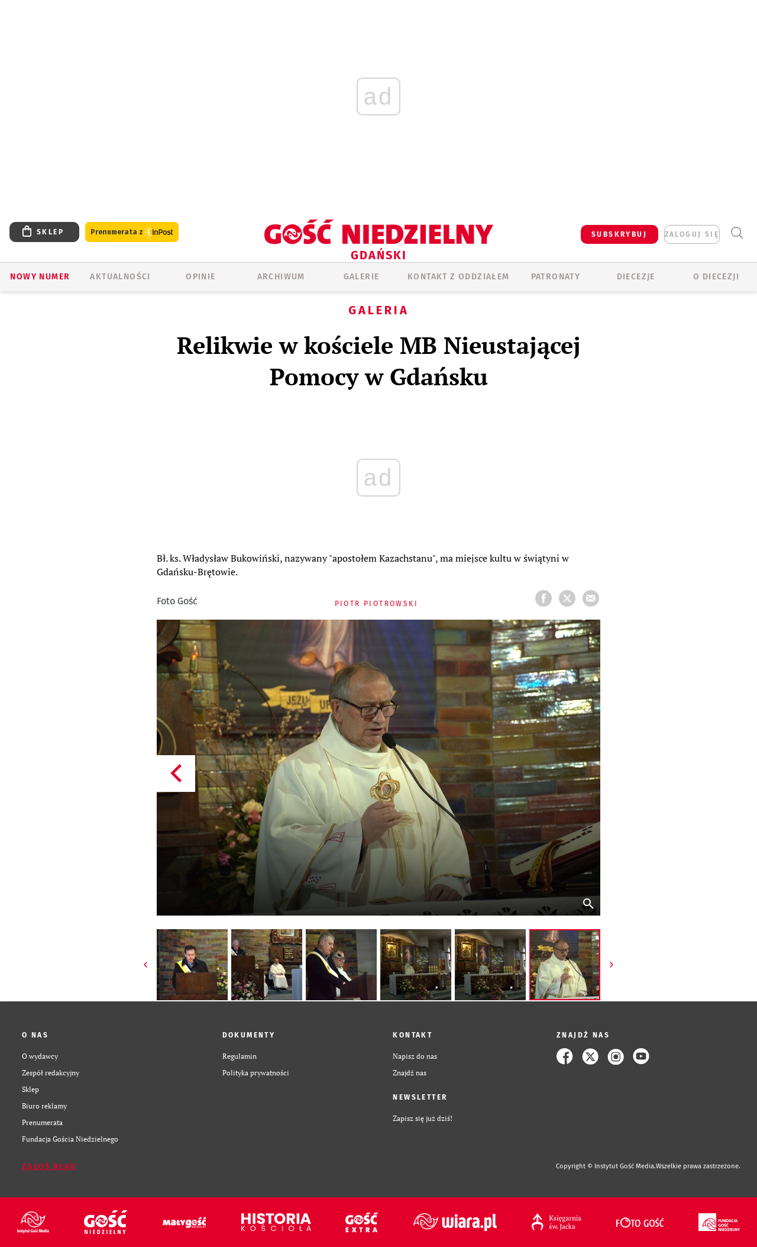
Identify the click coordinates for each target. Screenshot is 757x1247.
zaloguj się (692, 234)
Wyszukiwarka (737, 233)
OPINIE (200, 277)
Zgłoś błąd (49, 1166)
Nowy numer (40, 277)
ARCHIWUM (281, 277)
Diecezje (636, 277)
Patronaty (556, 277)
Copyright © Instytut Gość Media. (606, 1166)
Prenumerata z (131, 232)
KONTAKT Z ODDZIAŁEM (458, 277)
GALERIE (362, 277)
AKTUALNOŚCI (120, 277)
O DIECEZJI (716, 277)
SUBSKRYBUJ (619, 234)
